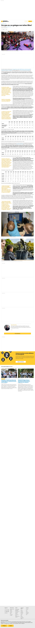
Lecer (21, 615)
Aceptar (10, 625)
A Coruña (27, 609)
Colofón (11, 612)
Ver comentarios (17, 333)
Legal (10, 613)
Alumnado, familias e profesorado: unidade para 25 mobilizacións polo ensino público (8, 381)
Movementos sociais (3, 23)
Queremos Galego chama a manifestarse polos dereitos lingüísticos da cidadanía (24, 381)
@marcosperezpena (8, 26)
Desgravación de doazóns (17, 616)
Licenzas (11, 611)
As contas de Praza (16, 615)
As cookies (11, 614)
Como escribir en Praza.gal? (17, 612)
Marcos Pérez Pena (3, 26)
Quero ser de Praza (21, 361)
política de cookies (7, 622)
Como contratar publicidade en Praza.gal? (17, 610)
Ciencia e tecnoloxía (22, 612)
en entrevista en (20, 143)
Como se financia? (16, 613)
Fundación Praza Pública (12, 609)
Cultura (21, 614)
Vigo (26, 614)
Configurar (4, 625)
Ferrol (26, 610)
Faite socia (30, 21)
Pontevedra (27, 612)
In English (11, 615)
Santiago (27, 613)
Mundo (21, 616)
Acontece (22, 613)
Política (21, 610)
